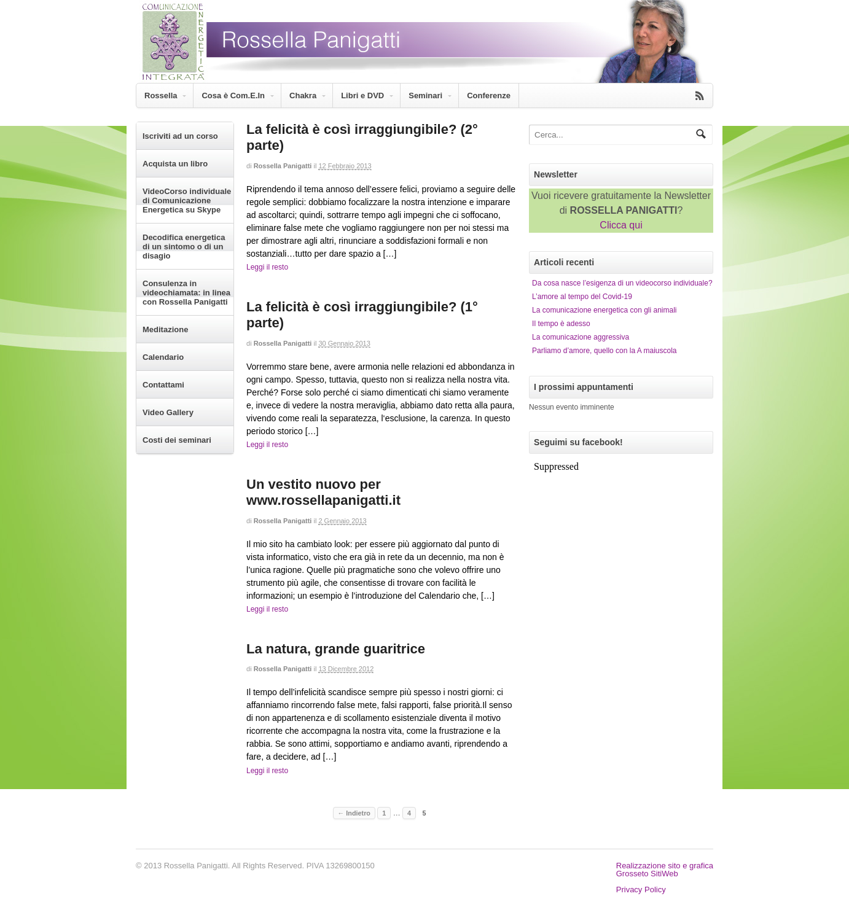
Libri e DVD (362, 95)
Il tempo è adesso (561, 323)
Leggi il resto (267, 267)
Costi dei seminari (177, 440)
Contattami (163, 384)
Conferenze (489, 95)
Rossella (160, 95)
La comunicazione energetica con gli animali (604, 310)
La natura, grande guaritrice (335, 648)
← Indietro (354, 813)
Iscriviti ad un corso (180, 136)
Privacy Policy (641, 889)
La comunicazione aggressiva (580, 337)
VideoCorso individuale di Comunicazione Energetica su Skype (187, 200)
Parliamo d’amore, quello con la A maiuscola (604, 350)
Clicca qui (621, 225)
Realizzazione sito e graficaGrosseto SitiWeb (664, 869)
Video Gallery (168, 412)
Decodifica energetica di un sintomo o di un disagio (184, 246)
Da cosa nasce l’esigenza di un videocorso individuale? (622, 283)
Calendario (163, 357)
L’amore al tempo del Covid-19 (582, 296)
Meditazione (165, 329)
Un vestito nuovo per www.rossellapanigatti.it (323, 492)
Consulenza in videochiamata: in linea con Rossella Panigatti (186, 292)
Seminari (425, 95)
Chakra (302, 95)
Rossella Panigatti (283, 165)
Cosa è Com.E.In (233, 95)
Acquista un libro (175, 163)
